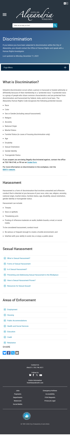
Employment (12, 311)
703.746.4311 (38, 369)
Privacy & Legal (49, 402)
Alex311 (29, 369)
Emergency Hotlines (50, 392)
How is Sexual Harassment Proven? (21, 282)
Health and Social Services (17, 328)
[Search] (55, 27)
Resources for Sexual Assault (19, 287)
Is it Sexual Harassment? (17, 271)
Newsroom (17, 402)
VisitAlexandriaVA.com (35, 384)
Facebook (33, 377)
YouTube (40, 377)
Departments (17, 399)
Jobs (17, 392)
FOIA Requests (50, 399)
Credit (9, 339)
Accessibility (50, 396)
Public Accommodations (17, 322)
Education (11, 333)
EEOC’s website (9, 171)
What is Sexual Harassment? (18, 260)
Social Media (17, 406)
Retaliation (11, 344)
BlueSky (30, 377)
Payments (17, 396)
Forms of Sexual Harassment (19, 265)
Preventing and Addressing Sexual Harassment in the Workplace (32, 276)
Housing (10, 316)
